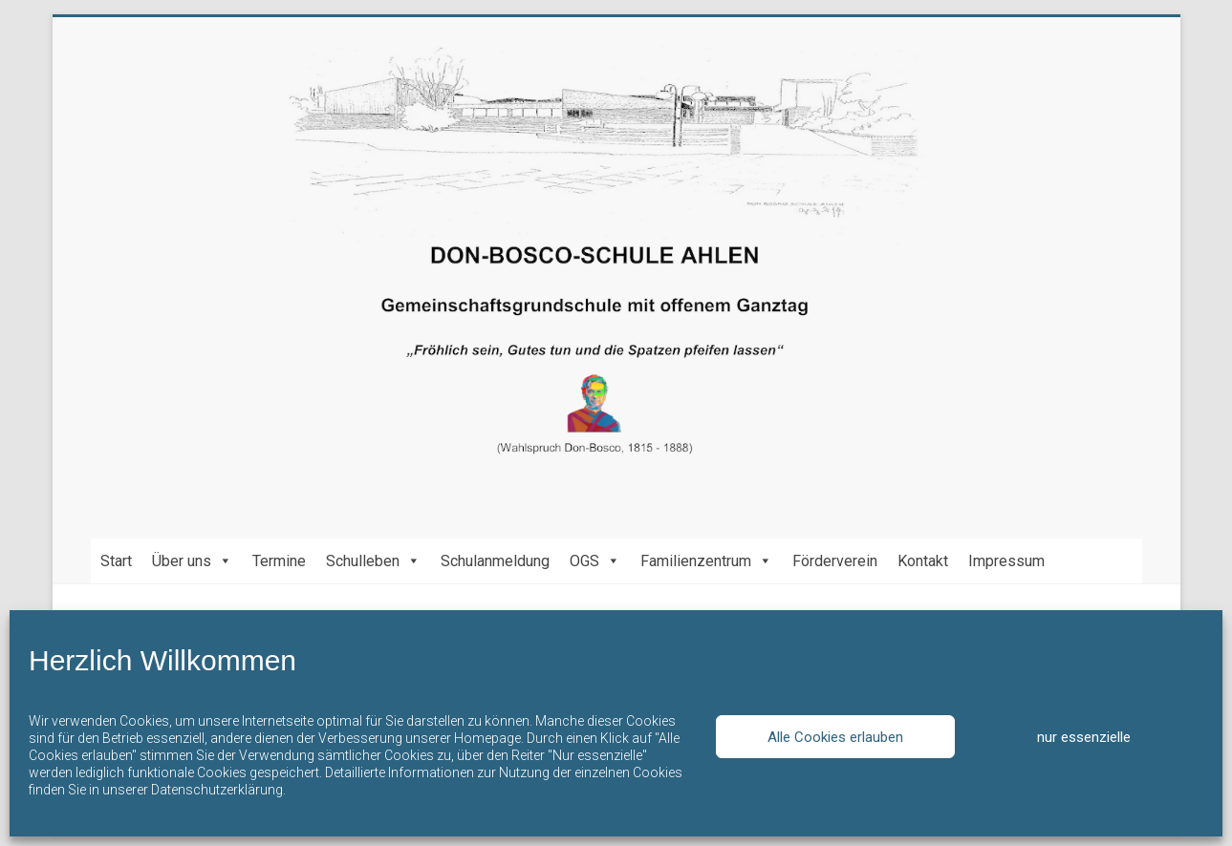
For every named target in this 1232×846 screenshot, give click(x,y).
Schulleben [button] (373, 561)
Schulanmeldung (495, 561)
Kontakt (922, 561)
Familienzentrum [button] (706, 561)
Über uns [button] (192, 561)
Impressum (1006, 561)
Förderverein (834, 561)
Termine (279, 561)
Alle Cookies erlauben (835, 737)
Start (116, 561)
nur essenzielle (1084, 737)
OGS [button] (595, 561)
